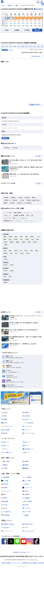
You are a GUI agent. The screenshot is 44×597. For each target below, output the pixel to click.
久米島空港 (12, 223)
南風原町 (11, 262)
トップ (3, 5)
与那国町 (5, 302)
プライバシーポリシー (16, 583)
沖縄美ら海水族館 (17, 233)
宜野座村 (5, 273)
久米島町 (5, 279)
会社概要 (4, 583)
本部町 (31, 271)
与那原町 (5, 262)
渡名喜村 (35, 262)
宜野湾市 (11, 257)
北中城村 (27, 259)
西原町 (37, 259)
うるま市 (38, 257)
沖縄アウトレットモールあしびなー (20, 238)
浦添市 (16, 257)
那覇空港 (5, 223)
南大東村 (5, 285)
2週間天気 (10, 5)
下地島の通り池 (7, 168)
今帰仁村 (26, 271)
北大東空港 (20, 218)
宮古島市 (5, 291)
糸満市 (21, 257)
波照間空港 (13, 218)
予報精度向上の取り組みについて (21, 572)
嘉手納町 (16, 259)
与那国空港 (6, 218)
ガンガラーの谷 (7, 238)
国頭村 (10, 271)
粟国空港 (34, 218)
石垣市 (5, 297)
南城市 (5, 259)
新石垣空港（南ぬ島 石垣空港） (33, 220)
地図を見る (5, 158)
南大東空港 (27, 218)
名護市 (5, 271)
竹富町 (10, 297)
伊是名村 (28, 273)
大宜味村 (16, 271)
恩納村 (36, 271)
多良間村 (11, 291)
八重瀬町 (5, 265)
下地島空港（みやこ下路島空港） (11, 220)
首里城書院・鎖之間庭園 (18, 235)
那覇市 (5, 257)
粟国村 (29, 262)
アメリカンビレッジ (27, 233)
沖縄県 (16, 5)
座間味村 (24, 262)
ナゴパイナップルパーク (29, 241)
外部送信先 (34, 583)
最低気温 (11, 50)
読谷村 (10, 259)
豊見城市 (32, 257)
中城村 (32, 259)
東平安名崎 (15, 168)
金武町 (11, 273)
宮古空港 (22, 220)
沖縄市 (26, 257)
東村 (21, 271)
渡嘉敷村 (18, 262)
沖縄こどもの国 (29, 235)
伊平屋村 (22, 273)
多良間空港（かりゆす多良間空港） (24, 223)
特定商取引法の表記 (27, 583)
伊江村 (16, 273)
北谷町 (21, 259)
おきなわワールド (7, 235)
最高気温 (5, 50)
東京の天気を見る (37, 76)
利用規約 (8, 583)
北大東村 (11, 285)
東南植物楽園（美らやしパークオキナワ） (13, 241)
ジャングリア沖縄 (7, 233)
